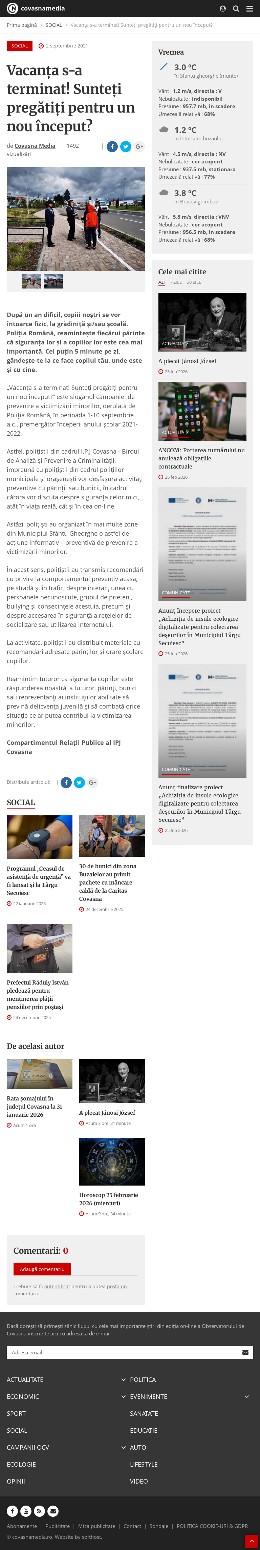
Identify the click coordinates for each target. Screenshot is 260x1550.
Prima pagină (22, 25)
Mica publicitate (96, 1526)
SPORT (16, 1413)
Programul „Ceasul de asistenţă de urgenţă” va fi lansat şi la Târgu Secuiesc (39, 880)
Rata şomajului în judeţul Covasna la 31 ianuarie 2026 (34, 1106)
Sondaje (159, 1526)
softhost (91, 1536)
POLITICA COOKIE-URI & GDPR (212, 1526)
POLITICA (143, 1379)
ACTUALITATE (175, 343)
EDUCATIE (143, 1430)
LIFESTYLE (144, 1464)
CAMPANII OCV (28, 1447)
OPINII (16, 1481)
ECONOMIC (23, 1396)
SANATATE (144, 1413)
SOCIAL (54, 25)
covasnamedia (36, 8)
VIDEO (139, 1481)
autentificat (57, 1286)
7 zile (176, 282)
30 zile (194, 282)
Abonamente (22, 1526)
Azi (161, 282)
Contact (132, 1526)
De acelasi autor (35, 1046)
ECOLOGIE (21, 1464)
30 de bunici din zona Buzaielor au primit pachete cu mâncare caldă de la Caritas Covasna (107, 882)
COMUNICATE (176, 593)
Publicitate (57, 1526)
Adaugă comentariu (42, 1269)
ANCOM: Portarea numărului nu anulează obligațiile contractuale (201, 458)
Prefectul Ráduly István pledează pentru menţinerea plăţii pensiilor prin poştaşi (38, 994)
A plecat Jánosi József (107, 1112)
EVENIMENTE (148, 1396)
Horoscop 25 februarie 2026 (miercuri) (108, 1199)
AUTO (138, 1447)
